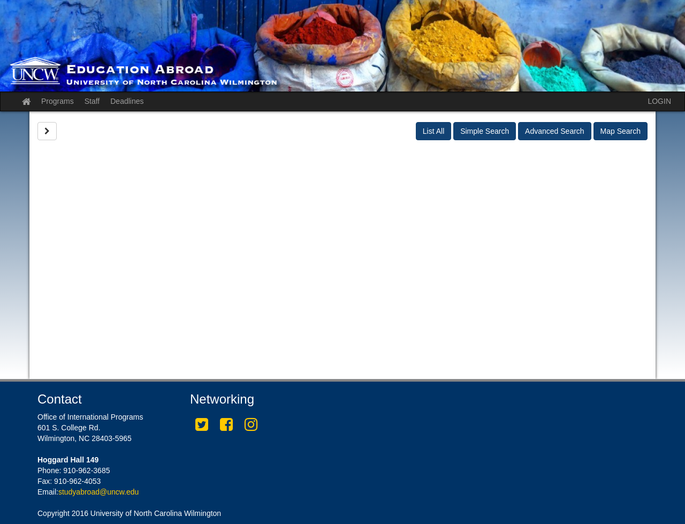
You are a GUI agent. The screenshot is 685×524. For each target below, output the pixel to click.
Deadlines (126, 101)
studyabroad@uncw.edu (98, 492)
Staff (92, 101)
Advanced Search (554, 131)
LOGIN (659, 101)
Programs (57, 101)
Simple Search (484, 131)
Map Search (620, 131)
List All (433, 131)
